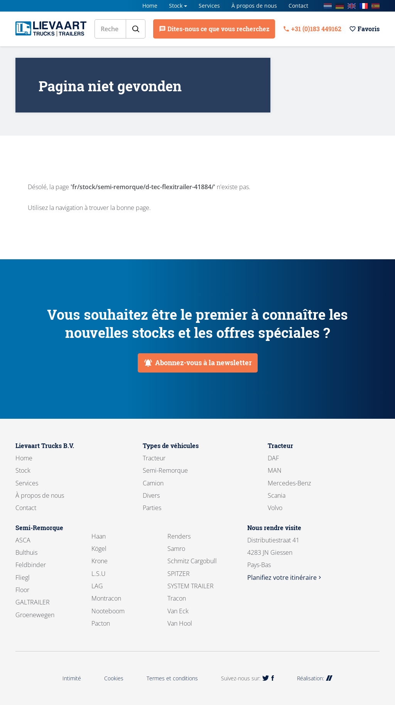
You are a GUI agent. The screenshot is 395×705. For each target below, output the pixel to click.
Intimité (71, 678)
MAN (275, 470)
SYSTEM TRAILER (190, 586)
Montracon (106, 598)
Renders (179, 536)
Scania (276, 495)
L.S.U (98, 573)
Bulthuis (26, 552)
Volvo (275, 508)
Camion (153, 483)
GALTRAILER (32, 602)
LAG (97, 586)
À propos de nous (254, 5)
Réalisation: (315, 678)
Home (149, 5)
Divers (151, 495)
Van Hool (179, 623)
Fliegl (22, 577)
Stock (175, 5)
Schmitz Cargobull (192, 561)
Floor (22, 590)
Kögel (98, 548)
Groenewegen (34, 615)
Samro (176, 548)
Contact (298, 5)
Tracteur (154, 458)
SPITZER (178, 573)
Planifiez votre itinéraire (285, 577)
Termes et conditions (172, 678)
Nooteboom (108, 611)
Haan (98, 536)
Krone (99, 561)
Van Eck (178, 611)
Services (209, 5)
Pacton (100, 623)
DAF (273, 458)
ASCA (22, 540)
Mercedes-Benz (289, 483)
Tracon (176, 598)
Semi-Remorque (165, 470)
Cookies (113, 678)
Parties (152, 508)
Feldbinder (30, 565)
